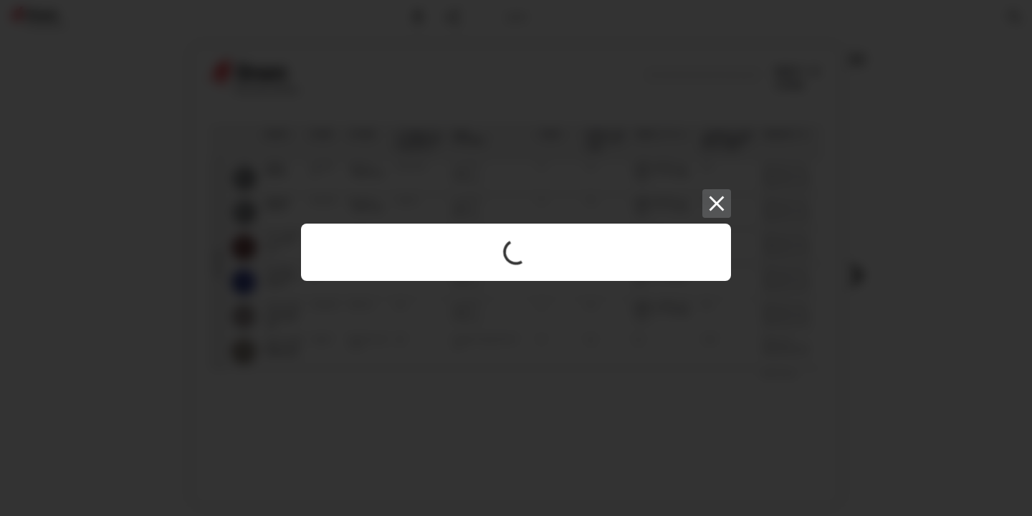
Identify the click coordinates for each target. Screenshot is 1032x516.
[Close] (716, 203)
